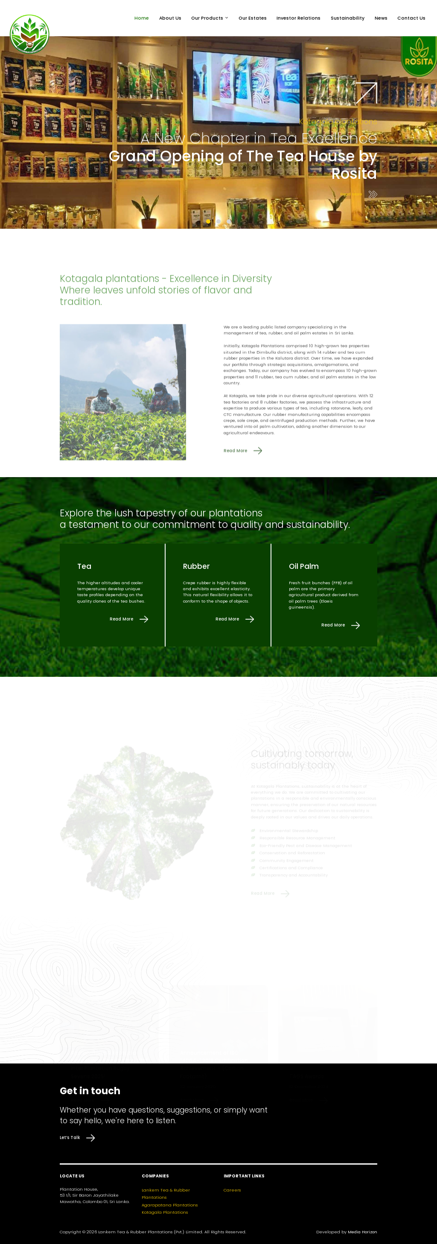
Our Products (207, 18)
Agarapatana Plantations (170, 1205)
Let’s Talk (77, 1138)
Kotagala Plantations (165, 1212)
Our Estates (253, 18)
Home (141, 18)
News (381, 18)
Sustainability (347, 18)
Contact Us (411, 18)
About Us (170, 18)
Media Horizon (362, 1232)
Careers (232, 1190)
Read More (358, 194)
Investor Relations (298, 18)
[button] (208, 221)
